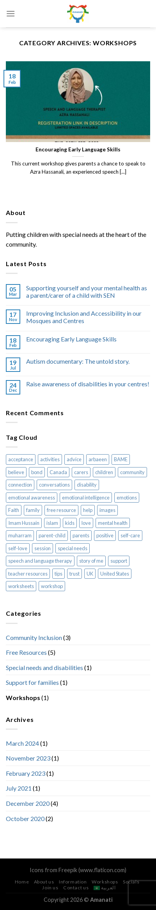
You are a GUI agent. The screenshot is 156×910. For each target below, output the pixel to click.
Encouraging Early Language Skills (71, 339)
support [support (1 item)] (118, 561)
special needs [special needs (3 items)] (72, 548)
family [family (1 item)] (33, 510)
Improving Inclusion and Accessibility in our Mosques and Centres (84, 316)
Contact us (76, 887)
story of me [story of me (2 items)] (91, 561)
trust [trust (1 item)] (74, 574)
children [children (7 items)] (104, 472)
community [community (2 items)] (132, 472)
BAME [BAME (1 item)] (121, 459)
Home (22, 882)
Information (73, 882)
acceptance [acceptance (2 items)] (20, 459)
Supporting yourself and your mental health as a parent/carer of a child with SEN (86, 291)
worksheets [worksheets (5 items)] (21, 586)
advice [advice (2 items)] (74, 459)
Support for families (32, 682)
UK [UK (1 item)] (90, 574)
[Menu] (10, 13)
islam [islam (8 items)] (52, 523)
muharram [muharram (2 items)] (20, 535)
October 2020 (25, 818)
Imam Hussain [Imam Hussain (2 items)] (23, 523)
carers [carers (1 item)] (81, 472)
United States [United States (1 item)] (114, 574)
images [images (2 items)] (107, 510)
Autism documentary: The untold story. (77, 361)
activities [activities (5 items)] (50, 459)
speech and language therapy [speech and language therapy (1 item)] (40, 561)
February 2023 (25, 773)
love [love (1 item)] (86, 523)
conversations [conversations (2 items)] (54, 485)
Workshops (23, 697)
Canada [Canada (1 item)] (58, 472)
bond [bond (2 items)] (37, 472)
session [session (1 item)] (42, 548)
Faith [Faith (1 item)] (13, 510)
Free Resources (26, 652)
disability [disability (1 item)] (87, 485)
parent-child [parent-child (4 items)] (52, 535)
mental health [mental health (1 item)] (113, 523)
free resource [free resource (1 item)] (61, 510)
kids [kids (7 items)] (69, 523)
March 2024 (22, 743)
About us (44, 882)
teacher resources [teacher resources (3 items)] (28, 574)
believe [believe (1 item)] (16, 472)
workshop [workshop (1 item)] (52, 586)
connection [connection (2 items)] (20, 485)
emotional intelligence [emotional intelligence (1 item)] (86, 497)
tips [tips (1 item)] (58, 574)
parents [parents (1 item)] (81, 535)
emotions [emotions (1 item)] (127, 497)
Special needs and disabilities (44, 667)
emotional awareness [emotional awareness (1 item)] (31, 497)
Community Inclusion (34, 637)
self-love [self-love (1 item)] (17, 548)
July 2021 (19, 788)
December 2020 (28, 803)
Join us (50, 887)
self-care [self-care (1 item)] (130, 535)
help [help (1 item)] (87, 510)
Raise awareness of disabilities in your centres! (87, 383)
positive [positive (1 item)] (104, 535)
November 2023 (28, 758)
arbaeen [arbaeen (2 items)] (98, 459)
